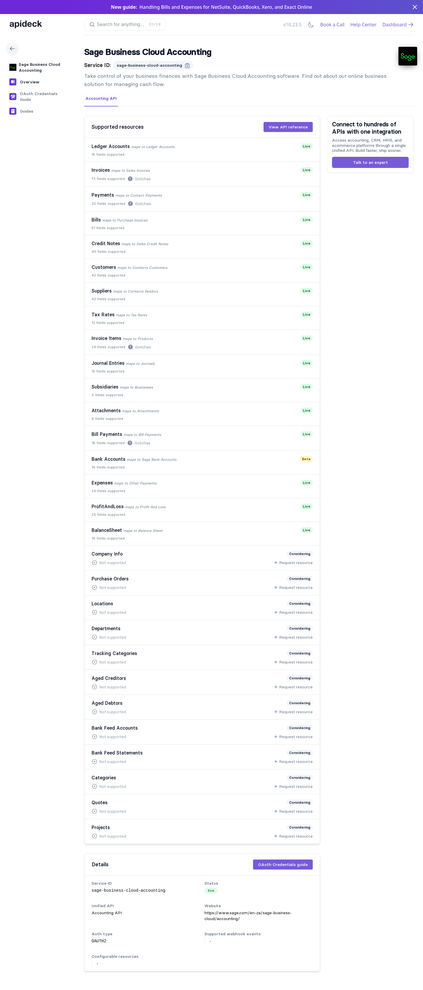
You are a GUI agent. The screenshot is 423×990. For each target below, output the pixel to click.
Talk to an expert (370, 162)
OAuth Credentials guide (283, 864)
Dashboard (398, 24)
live (211, 890)
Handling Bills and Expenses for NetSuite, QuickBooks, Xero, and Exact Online (226, 7)
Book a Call (332, 24)
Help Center (363, 24)
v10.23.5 (292, 24)
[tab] (101, 98)
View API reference (288, 127)
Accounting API (101, 98)
